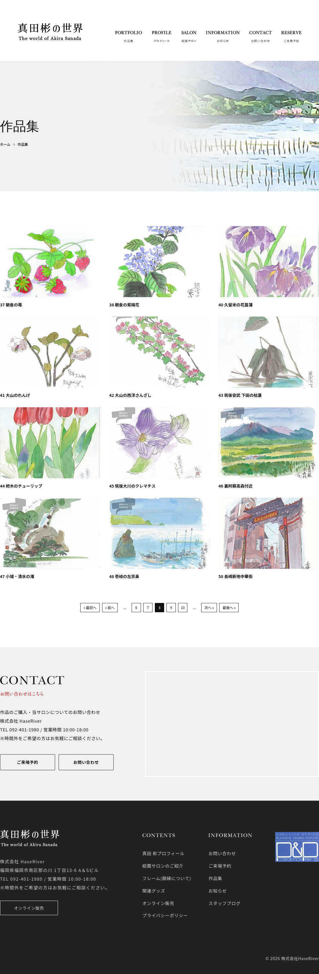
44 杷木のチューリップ (21, 486)
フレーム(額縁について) (166, 878)
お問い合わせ (86, 762)
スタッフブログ (224, 903)
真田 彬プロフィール (163, 853)
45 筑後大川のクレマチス (132, 486)
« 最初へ (90, 607)
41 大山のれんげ (15, 395)
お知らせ (218, 891)
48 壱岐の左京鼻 (124, 576)
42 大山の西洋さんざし (130, 395)
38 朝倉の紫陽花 (124, 305)
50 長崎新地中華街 (235, 576)
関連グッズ (153, 891)
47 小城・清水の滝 (17, 576)
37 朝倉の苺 (11, 305)
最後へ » (228, 607)
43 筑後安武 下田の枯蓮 (240, 395)
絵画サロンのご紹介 (163, 866)
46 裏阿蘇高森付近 (235, 486)
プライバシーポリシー (165, 915)
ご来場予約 (27, 762)
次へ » (209, 607)
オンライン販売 (29, 908)
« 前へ (110, 607)
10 (182, 607)
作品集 (215, 878)
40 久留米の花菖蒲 (235, 305)
